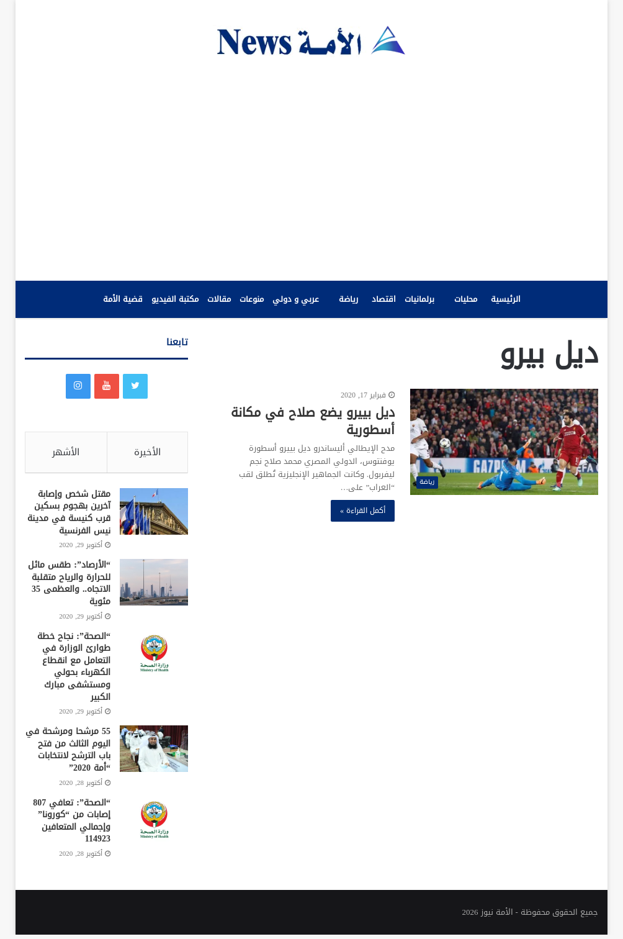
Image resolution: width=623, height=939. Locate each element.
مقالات (219, 299)
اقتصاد (384, 299)
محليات (465, 299)
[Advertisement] (311, 169)
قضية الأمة (123, 299)
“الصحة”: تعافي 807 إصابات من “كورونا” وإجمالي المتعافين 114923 (71, 824)
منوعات (252, 299)
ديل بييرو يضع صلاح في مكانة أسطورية (313, 421)
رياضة (348, 299)
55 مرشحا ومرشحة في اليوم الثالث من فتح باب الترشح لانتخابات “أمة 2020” (67, 754)
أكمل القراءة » (362, 510)
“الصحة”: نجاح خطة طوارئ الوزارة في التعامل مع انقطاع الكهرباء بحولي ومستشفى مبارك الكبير (73, 670)
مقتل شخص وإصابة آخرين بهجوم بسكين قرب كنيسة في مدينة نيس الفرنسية (68, 516)
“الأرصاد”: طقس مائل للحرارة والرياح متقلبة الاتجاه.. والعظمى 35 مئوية (69, 587)
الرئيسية (506, 299)
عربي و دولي (295, 299)
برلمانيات (419, 299)
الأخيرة (147, 452)
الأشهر (65, 452)
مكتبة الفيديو (175, 299)
